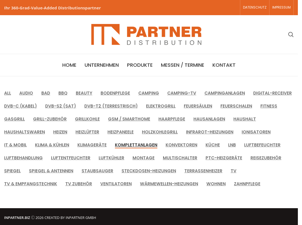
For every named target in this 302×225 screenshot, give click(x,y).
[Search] (290, 34)
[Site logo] (146, 34)
